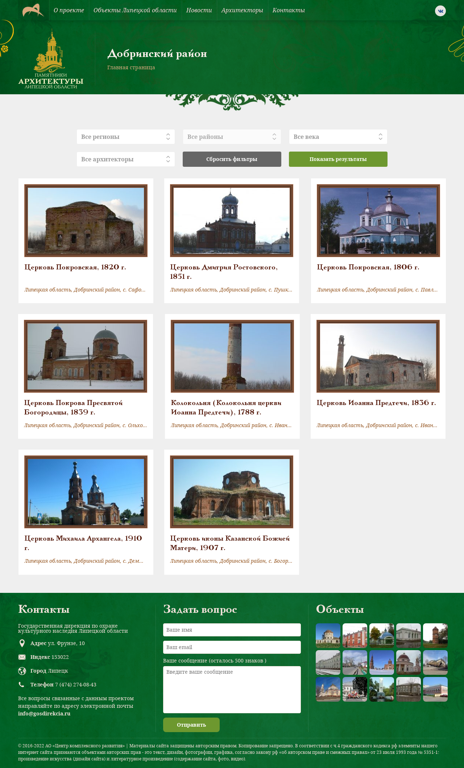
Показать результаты (338, 159)
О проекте (69, 10)
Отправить (191, 724)
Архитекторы (242, 10)
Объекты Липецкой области (135, 10)
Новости (199, 10)
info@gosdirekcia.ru (44, 713)
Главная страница (131, 67)
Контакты (289, 10)
